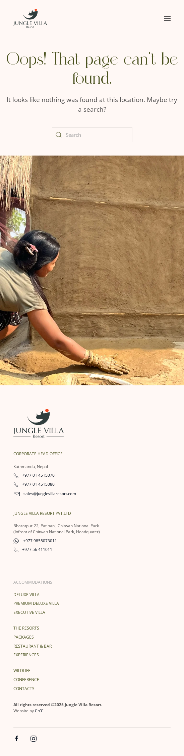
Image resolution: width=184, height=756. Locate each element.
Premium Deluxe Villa (36, 603)
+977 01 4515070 (34, 475)
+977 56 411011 (32, 549)
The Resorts (26, 628)
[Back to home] (30, 18)
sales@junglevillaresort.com (44, 493)
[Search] (92, 134)
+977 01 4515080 (34, 484)
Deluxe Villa (26, 594)
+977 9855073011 (35, 541)
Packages (23, 637)
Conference (26, 679)
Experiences (26, 655)
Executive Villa (29, 612)
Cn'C (39, 711)
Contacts (24, 688)
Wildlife (21, 670)
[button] (167, 18)
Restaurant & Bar (32, 646)
